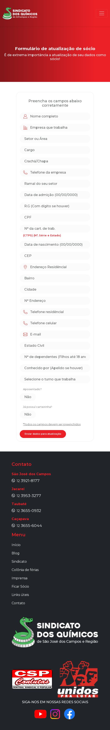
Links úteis (20, 595)
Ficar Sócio (20, 586)
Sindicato (19, 562)
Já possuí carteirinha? (37, 406)
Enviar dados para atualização (43, 433)
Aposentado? (32, 389)
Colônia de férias (25, 570)
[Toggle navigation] (102, 13)
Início (16, 545)
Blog (16, 553)
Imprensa (19, 578)
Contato (18, 603)
